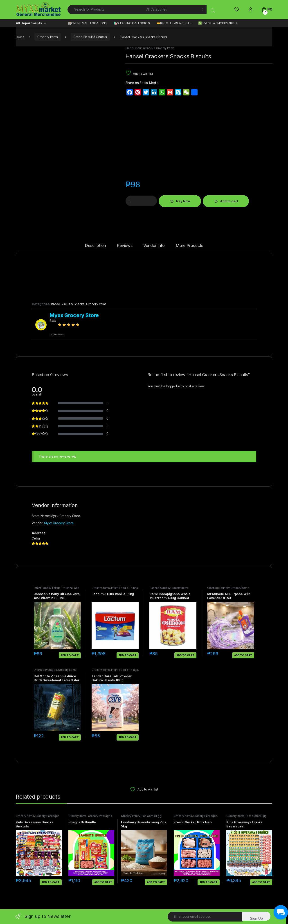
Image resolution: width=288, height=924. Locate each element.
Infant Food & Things (47, 588)
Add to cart (229, 201)
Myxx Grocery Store (59, 523)
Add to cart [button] (70, 655)
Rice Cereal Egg (151, 816)
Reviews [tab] (124, 246)
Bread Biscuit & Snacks (90, 37)
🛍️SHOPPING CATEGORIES (131, 23)
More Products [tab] (189, 246)
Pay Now (183, 201)
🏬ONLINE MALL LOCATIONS (87, 23)
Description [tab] (95, 246)
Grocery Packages (47, 816)
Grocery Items (47, 37)
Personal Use (70, 588)
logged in (173, 386)
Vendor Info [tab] (153, 246)
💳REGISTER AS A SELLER (174, 23)
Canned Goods (159, 588)
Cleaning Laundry (218, 588)
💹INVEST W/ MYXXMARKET (217, 23)
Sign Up (256, 918)
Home (20, 37)
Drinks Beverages (45, 669)
